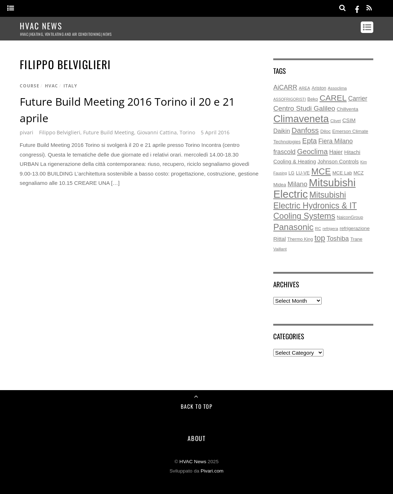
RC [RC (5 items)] (318, 228)
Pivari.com (211, 471)
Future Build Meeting (108, 132)
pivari (26, 132)
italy (70, 86)
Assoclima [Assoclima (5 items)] (337, 88)
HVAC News (192, 461)
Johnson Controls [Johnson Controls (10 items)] (338, 161)
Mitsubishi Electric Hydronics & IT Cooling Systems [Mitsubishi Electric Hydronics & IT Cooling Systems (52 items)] (315, 205)
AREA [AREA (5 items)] (304, 88)
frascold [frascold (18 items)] (284, 151)
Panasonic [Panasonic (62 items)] (293, 227)
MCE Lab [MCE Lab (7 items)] (342, 173)
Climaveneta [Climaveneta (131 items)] (301, 118)
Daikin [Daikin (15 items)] (281, 131)
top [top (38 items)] (319, 238)
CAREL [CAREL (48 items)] (333, 97)
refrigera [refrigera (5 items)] (330, 228)
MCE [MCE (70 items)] (321, 171)
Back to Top (197, 406)
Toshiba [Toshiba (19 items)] (338, 238)
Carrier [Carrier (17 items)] (357, 98)
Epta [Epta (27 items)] (309, 141)
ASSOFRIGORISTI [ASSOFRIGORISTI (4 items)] (289, 99)
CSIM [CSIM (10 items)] (349, 120)
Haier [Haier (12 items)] (335, 152)
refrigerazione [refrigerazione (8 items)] (355, 228)
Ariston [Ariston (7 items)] (319, 88)
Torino (187, 132)
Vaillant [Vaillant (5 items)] (280, 248)
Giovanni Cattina (157, 132)
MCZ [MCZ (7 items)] (359, 173)
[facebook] (357, 8)
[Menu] (11, 8)
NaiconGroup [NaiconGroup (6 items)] (350, 217)
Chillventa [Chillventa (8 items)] (347, 109)
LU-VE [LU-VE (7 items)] (303, 173)
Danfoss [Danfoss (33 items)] (305, 130)
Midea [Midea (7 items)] (279, 184)
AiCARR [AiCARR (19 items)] (285, 87)
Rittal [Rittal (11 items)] (279, 239)
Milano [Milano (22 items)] (297, 184)
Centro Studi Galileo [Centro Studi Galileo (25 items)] (304, 108)
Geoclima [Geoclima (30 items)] (312, 151)
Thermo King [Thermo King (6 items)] (300, 239)
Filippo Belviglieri (59, 132)
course (29, 86)
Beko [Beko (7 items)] (312, 99)
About (197, 438)
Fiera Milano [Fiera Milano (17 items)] (335, 141)
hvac (51, 86)
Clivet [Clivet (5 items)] (335, 120)
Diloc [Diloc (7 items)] (325, 131)
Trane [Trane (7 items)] (356, 239)
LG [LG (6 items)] (291, 173)
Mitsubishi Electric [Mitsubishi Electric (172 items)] (314, 188)
